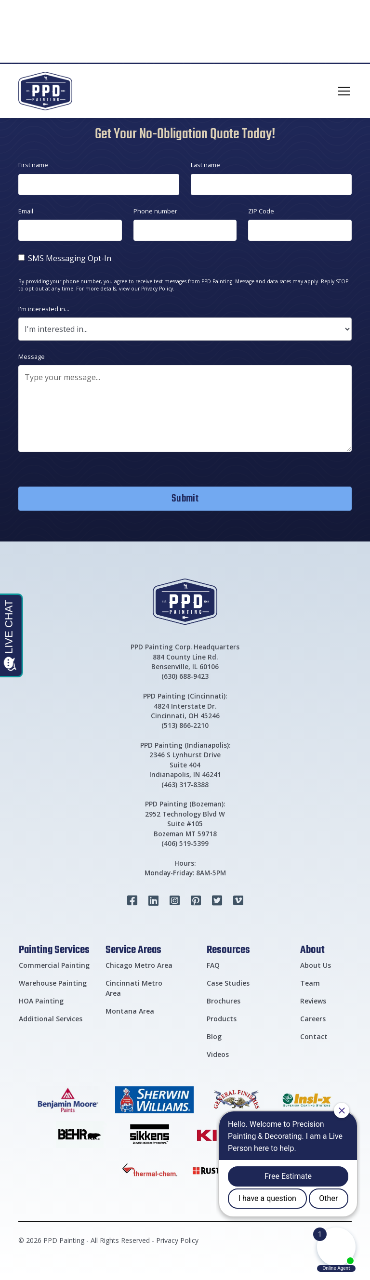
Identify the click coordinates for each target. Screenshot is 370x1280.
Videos (218, 1054)
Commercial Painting (54, 965)
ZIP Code (261, 211)
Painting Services (54, 949)
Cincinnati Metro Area (134, 988)
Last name (205, 164)
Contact (314, 1036)
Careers (313, 1018)
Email (25, 211)
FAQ (213, 965)
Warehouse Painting (53, 983)
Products (222, 1018)
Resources (228, 949)
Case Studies (228, 983)
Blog (214, 1036)
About (312, 949)
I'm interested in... (43, 308)
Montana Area (130, 1011)
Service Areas (133, 949)
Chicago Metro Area (139, 965)
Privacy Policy (177, 1240)
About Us (315, 965)
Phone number (155, 211)
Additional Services (50, 1018)
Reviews (313, 1000)
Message (31, 356)
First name (33, 164)
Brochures (223, 1000)
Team (310, 983)
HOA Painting (41, 1000)
